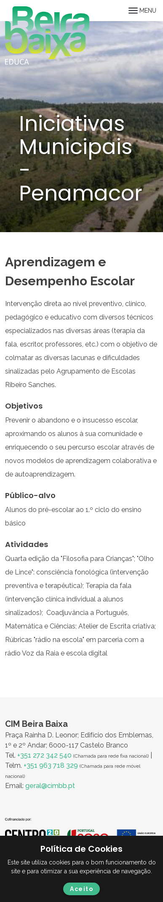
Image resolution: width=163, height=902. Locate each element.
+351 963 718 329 (51, 765)
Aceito (81, 889)
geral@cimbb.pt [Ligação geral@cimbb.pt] (50, 786)
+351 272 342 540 (44, 755)
